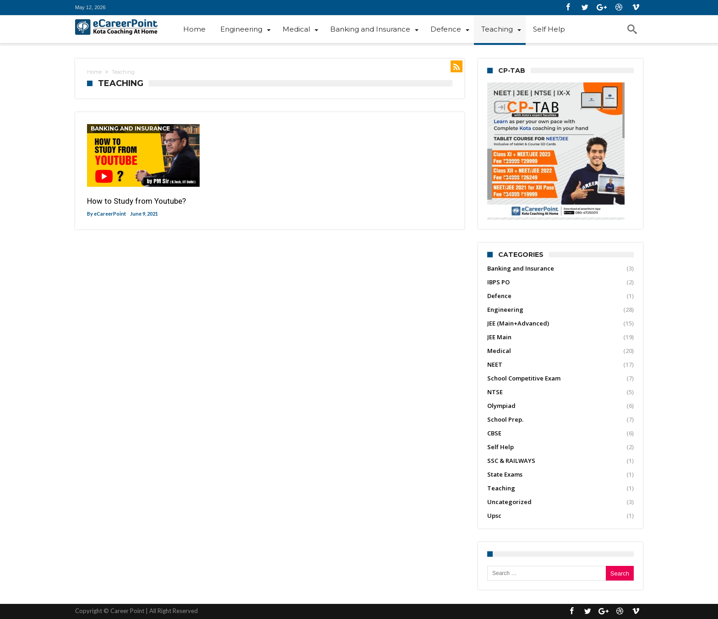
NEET (494, 364)
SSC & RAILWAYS (511, 460)
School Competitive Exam (523, 378)
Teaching (501, 488)
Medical (499, 351)
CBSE (494, 433)
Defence (499, 296)
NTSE (495, 392)
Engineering (505, 309)
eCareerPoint (110, 214)
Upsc (494, 515)
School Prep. (505, 419)
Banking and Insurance (130, 128)
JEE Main (499, 337)
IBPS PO (498, 282)
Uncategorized (509, 502)
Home (94, 72)
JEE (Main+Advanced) (518, 323)
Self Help (500, 447)
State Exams (504, 474)
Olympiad (501, 406)
